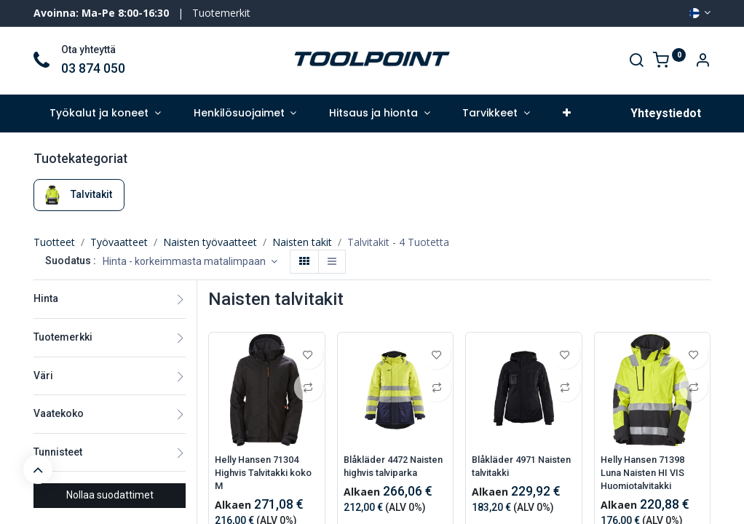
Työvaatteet (119, 242)
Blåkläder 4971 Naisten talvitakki (512, 467)
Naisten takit (302, 242)
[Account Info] (702, 61)
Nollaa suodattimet (110, 495)
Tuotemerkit (221, 13)
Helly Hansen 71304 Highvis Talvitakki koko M (262, 474)
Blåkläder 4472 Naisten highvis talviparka (380, 474)
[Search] (636, 61)
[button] (566, 113)
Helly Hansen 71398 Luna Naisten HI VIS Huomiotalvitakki (647, 474)
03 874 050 (93, 68)
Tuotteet (54, 242)
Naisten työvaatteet (210, 242)
